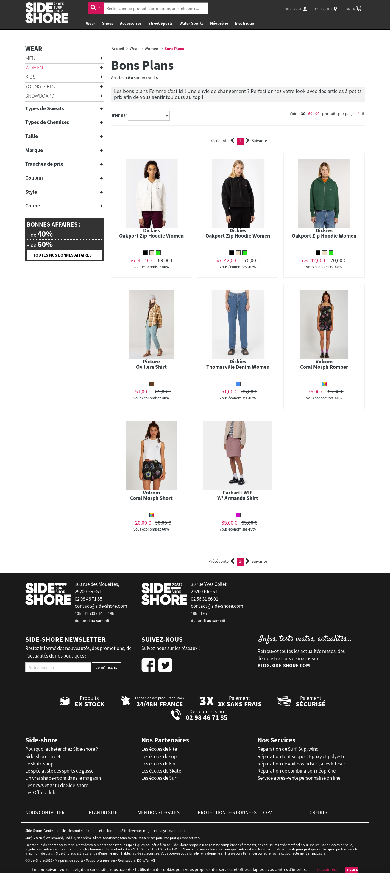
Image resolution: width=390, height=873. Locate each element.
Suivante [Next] (256, 141)
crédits (318, 812)
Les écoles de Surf (159, 778)
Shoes (107, 23)
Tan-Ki (150, 860)
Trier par (119, 115)
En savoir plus (325, 869)
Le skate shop (39, 763)
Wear (90, 23)
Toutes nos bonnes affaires (62, 255)
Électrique (244, 23)
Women (34, 67)
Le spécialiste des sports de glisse (59, 770)
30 (303, 113)
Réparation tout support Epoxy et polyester (302, 756)
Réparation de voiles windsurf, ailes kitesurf (302, 763)
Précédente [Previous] (221, 141)
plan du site (103, 812)
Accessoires (130, 23)
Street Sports (160, 23)
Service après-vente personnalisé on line (299, 778)
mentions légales (159, 812)
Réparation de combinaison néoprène (297, 770)
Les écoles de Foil (159, 763)
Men (30, 58)
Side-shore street (42, 756)
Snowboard (39, 95)
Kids (30, 76)
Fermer (351, 870)
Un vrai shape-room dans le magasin (63, 778)
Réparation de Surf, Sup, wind (288, 749)
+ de (40, 234)
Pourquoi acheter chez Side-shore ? (61, 749)
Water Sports (191, 23)
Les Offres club (40, 792)
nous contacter (45, 812)
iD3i (140, 860)
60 (310, 113)
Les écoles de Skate (161, 770)
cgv (267, 812)
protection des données (227, 812)
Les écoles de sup (159, 756)
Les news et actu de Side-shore (56, 785)
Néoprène (219, 23)
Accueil (118, 48)
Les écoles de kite (159, 749)
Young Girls (40, 86)
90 (317, 113)
